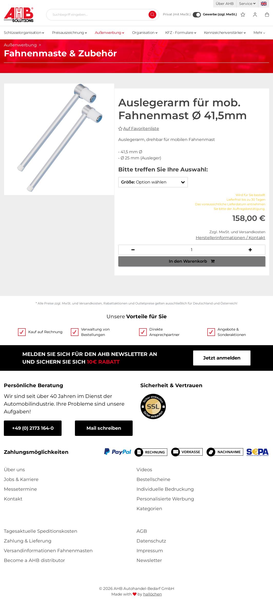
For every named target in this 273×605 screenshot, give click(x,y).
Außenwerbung (109, 32)
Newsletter (149, 560)
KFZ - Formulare (180, 32)
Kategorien (149, 508)
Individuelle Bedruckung (165, 489)
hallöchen (152, 594)
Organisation (144, 32)
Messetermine (20, 489)
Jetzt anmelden (221, 358)
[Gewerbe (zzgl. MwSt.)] (197, 14)
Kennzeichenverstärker (225, 32)
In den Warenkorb (192, 261)
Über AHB (225, 3)
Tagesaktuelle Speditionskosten (40, 531)
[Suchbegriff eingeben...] (101, 14)
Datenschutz (151, 541)
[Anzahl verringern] (133, 250)
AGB (141, 531)
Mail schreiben (103, 428)
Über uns (14, 470)
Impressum (149, 550)
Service (247, 3)
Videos (144, 470)
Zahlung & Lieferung (27, 541)
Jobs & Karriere (21, 479)
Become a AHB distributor (34, 560)
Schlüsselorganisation (24, 32)
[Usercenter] (255, 14)
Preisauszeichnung (69, 32)
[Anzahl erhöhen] (250, 250)
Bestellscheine (153, 479)
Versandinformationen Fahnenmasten (48, 550)
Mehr (259, 32)
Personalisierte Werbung (165, 499)
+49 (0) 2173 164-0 (33, 428)
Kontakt (13, 499)
